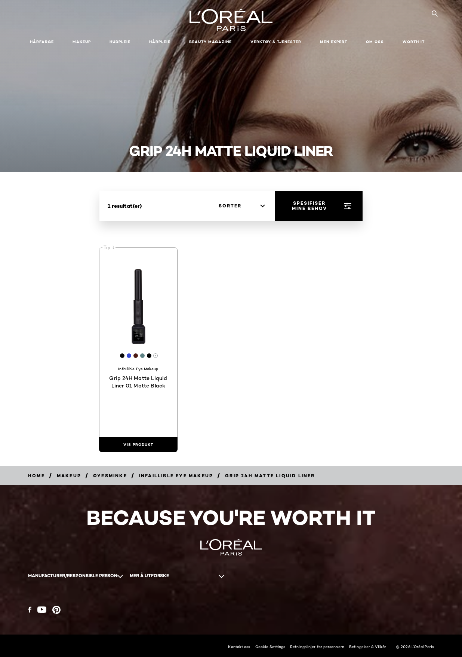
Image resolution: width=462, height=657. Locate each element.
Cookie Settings (270, 646)
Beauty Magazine (210, 41)
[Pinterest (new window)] (56, 610)
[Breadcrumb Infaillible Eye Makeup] (176, 475)
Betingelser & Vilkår (367, 646)
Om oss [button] (375, 41)
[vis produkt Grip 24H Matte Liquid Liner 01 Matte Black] (138, 444)
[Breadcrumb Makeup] (69, 475)
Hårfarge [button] (42, 41)
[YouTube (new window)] (41, 609)
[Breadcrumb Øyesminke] (110, 475)
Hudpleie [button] (120, 41)
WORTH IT (414, 41)
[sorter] (242, 205)
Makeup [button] (82, 41)
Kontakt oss (239, 646)
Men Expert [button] (333, 41)
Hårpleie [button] (159, 41)
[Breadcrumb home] (36, 475)
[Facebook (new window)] (29, 609)
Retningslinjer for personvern (317, 646)
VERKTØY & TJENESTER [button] (275, 41)
